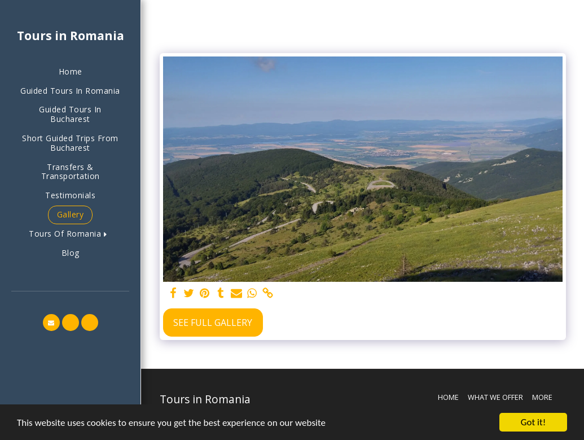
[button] (70, 234)
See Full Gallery (212, 322)
